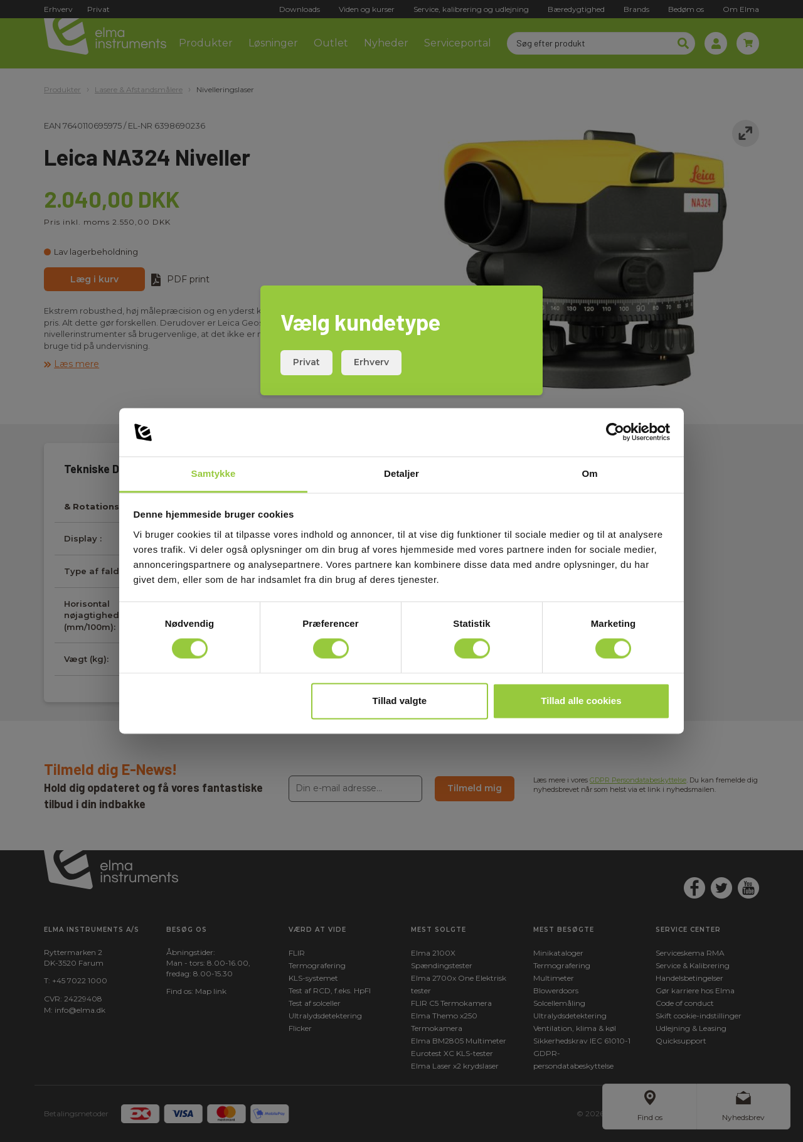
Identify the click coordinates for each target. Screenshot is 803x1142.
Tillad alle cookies (581, 700)
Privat (306, 362)
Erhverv (371, 362)
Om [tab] (589, 473)
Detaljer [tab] (401, 473)
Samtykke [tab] (213, 473)
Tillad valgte (400, 700)
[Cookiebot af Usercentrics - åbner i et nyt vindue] (615, 432)
